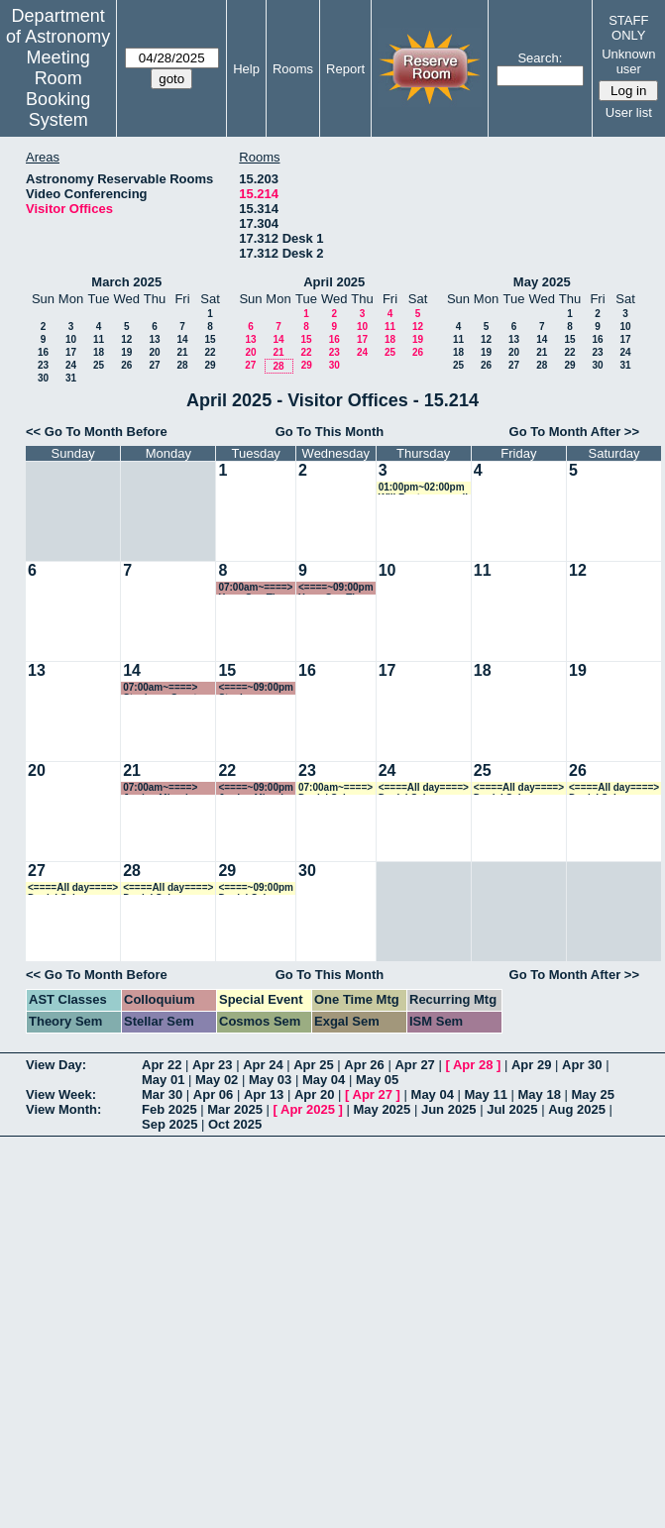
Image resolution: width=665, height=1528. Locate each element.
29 (209, 365)
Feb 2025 (169, 1109)
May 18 (539, 1094)
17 (70, 352)
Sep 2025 (169, 1124)
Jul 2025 (512, 1109)
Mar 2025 (235, 1109)
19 (126, 352)
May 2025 (542, 281)
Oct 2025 (235, 1124)
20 (154, 352)
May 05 (377, 1079)
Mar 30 (162, 1094)
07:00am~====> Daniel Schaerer (336, 788)
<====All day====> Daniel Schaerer (424, 788)
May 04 (323, 1079)
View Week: (61, 1094)
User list (629, 112)
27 (154, 365)
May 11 (486, 1094)
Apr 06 (213, 1094)
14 (181, 339)
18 (98, 352)
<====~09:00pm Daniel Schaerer (255, 888)
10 (70, 339)
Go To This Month (330, 431)
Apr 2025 (307, 1109)
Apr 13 (263, 1094)
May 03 (270, 1079)
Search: (539, 58)
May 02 (216, 1079)
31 (70, 378)
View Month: (63, 1109)
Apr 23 (212, 1064)
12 (126, 339)
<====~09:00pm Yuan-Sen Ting (336, 588)
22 (209, 352)
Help (246, 68)
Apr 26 (364, 1064)
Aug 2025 (577, 1109)
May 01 (163, 1079)
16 (43, 352)
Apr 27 (414, 1064)
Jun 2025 (449, 1109)
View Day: (56, 1064)
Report (345, 68)
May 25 (593, 1094)
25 (98, 365)
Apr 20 (314, 1094)
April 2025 (334, 281)
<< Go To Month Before (96, 431)
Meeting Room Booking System (58, 89)
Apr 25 (313, 1064)
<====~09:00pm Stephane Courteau (255, 688)
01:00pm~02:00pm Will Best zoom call (423, 488)
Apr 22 (161, 1064)
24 (70, 365)
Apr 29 (531, 1064)
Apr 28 (473, 1064)
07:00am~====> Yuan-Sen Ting (255, 588)
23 (43, 365)
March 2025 (126, 281)
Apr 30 (582, 1064)
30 (43, 378)
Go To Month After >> (574, 431)
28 (181, 365)
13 (154, 339)
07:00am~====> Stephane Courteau (168, 688)
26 (126, 365)
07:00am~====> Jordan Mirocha (160, 788)
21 (181, 352)
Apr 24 (262, 1064)
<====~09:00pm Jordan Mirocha (255, 788)
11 (98, 339)
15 (209, 339)
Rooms (293, 68)
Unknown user (628, 61)
